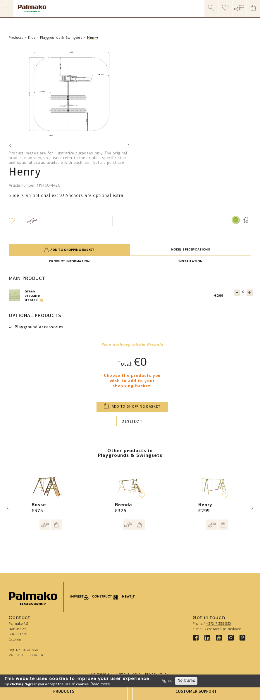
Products (16, 38)
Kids (31, 38)
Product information (69, 261)
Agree (167, 681)
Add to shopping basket (69, 250)
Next (128, 145)
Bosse (39, 505)
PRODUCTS (63, 692)
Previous (10, 145)
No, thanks (186, 681)
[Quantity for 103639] (243, 292)
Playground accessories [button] (39, 327)
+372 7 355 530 (218, 624)
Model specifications (190, 249)
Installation (190, 261)
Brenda (123, 505)
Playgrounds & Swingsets (61, 38)
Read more (100, 684)
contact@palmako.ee (224, 629)
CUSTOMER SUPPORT (196, 692)
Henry (92, 38)
